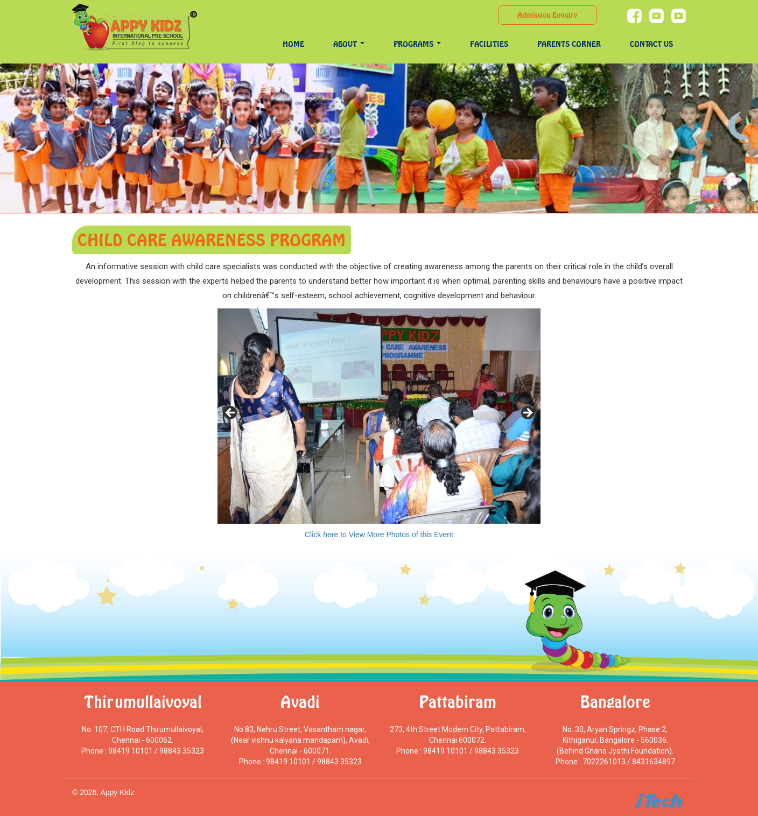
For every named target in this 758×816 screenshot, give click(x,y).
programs (417, 43)
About (348, 43)
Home (293, 43)
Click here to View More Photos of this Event (379, 534)
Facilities (489, 43)
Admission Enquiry (547, 14)
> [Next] (527, 413)
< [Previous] (231, 413)
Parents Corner (569, 43)
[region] (379, 416)
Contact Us (651, 43)
